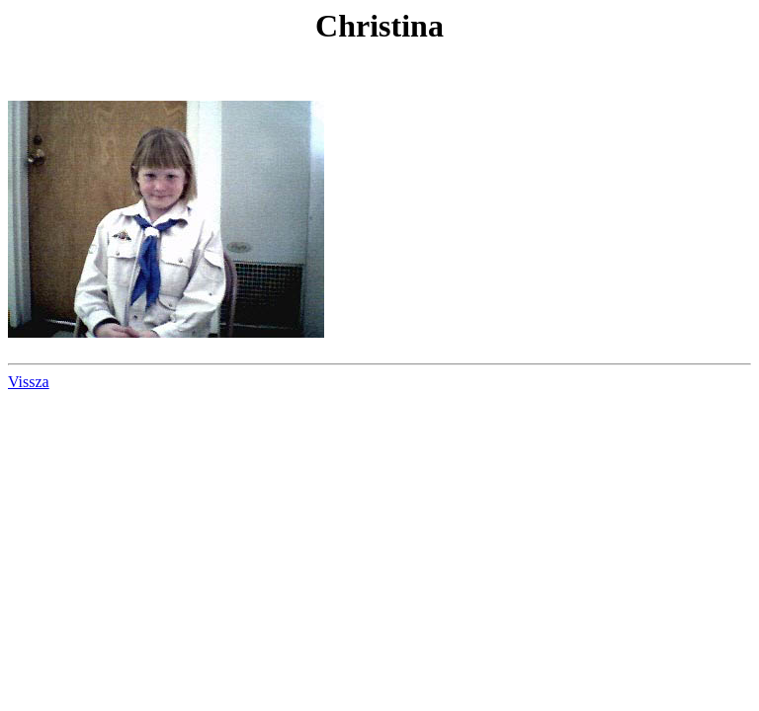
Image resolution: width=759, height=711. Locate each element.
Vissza (28, 381)
